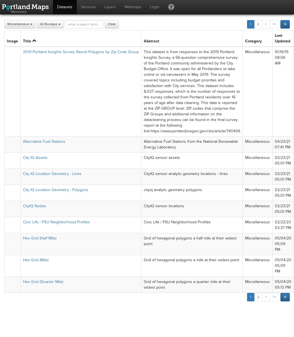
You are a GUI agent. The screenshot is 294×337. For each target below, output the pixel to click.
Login (155, 7)
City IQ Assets (35, 157)
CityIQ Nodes (34, 206)
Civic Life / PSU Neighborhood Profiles (56, 222)
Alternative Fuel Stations (44, 141)
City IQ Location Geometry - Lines (52, 173)
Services (88, 7)
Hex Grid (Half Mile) (39, 238)
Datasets (64, 7)
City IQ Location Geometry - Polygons (55, 189)
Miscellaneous (20, 24)
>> (274, 24)
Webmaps (133, 7)
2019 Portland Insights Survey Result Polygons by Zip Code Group (81, 51)
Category (253, 41)
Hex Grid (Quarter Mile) (43, 281)
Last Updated (282, 38)
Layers (110, 7)
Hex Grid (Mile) (35, 260)
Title (29, 41)
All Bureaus (50, 24)
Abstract (151, 41)
